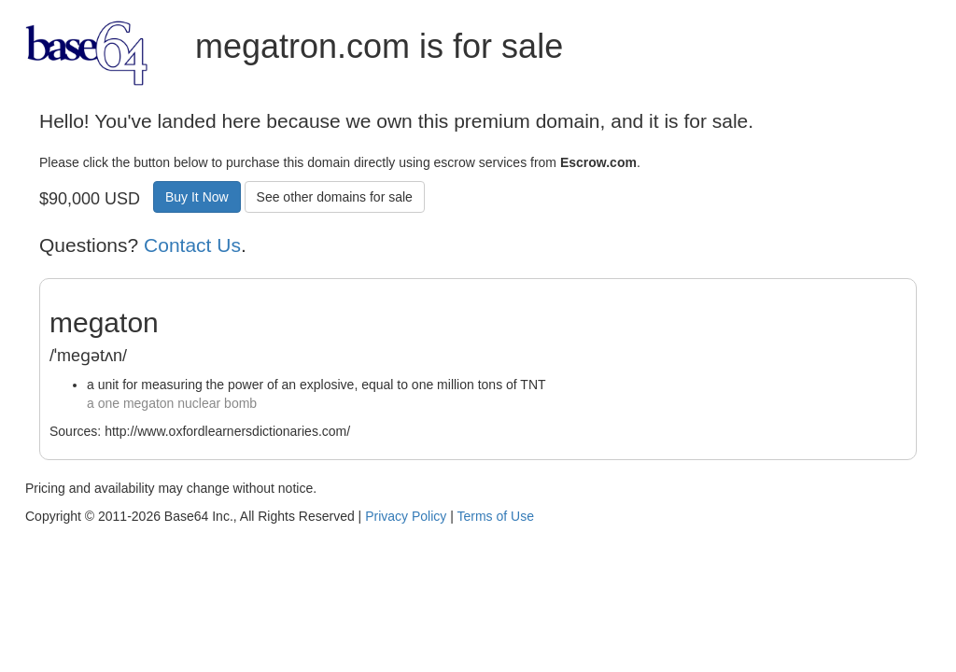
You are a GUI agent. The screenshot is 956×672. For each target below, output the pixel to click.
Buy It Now (197, 196)
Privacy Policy (405, 516)
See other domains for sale (335, 196)
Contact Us (192, 245)
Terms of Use (495, 516)
